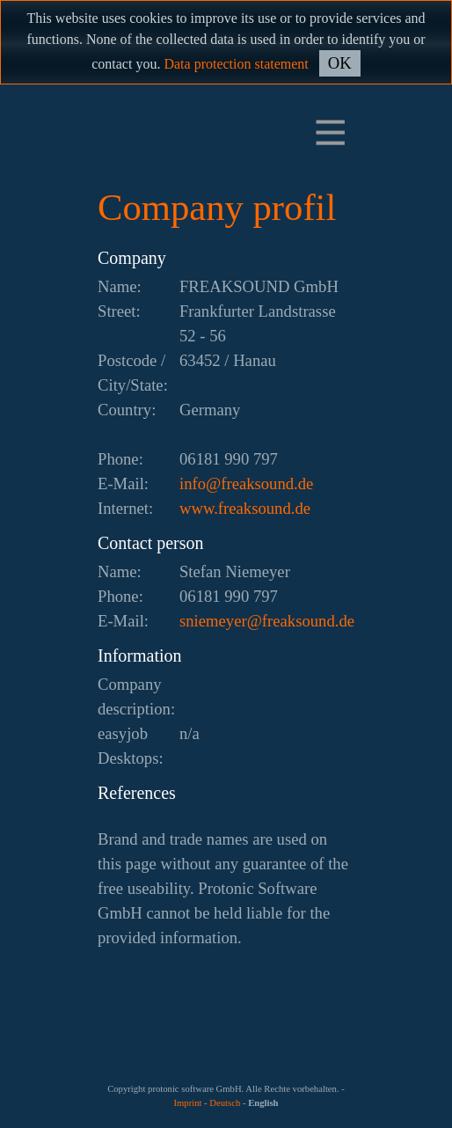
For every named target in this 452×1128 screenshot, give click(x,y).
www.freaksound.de (244, 508)
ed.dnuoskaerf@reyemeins (266, 621)
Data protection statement (236, 63)
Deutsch (224, 1103)
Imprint (187, 1103)
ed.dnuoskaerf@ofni (246, 483)
